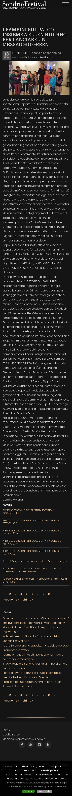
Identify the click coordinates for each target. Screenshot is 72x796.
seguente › (11, 600)
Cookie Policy (11, 734)
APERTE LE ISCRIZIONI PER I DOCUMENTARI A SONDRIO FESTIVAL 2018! (32, 542)
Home (6, 730)
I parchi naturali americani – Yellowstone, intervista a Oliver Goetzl (35, 580)
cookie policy (49, 770)
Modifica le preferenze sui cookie (24, 739)
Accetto (28, 791)
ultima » (28, 600)
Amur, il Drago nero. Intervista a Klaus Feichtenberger (35, 561)
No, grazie (44, 791)
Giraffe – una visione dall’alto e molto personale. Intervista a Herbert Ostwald (32, 570)
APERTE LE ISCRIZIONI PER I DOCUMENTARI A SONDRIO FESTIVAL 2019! (32, 532)
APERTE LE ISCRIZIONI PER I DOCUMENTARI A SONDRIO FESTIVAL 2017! (32, 552)
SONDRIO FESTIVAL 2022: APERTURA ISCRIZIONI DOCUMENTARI (28, 512)
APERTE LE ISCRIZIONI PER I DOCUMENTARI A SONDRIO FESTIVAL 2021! (32, 522)
